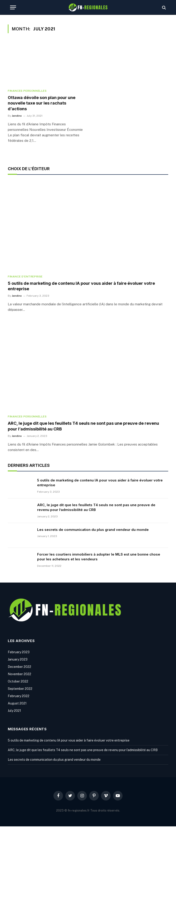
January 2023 (18, 659)
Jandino (17, 115)
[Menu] (13, 7)
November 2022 (19, 674)
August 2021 (17, 703)
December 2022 (19, 667)
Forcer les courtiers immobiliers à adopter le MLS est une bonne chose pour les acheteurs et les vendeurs (98, 556)
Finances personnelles (27, 90)
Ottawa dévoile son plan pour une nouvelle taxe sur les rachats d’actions (41, 103)
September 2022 (20, 689)
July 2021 (14, 710)
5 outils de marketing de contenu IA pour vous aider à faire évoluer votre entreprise (81, 286)
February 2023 (19, 652)
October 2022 (18, 681)
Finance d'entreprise (25, 276)
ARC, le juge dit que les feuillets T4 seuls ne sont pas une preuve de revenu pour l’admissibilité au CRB (83, 426)
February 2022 (18, 696)
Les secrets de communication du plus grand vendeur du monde (93, 529)
